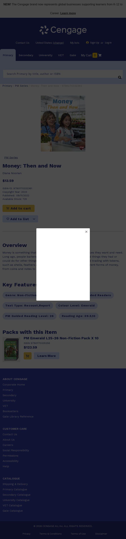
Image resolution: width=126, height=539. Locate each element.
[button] (86, 232)
